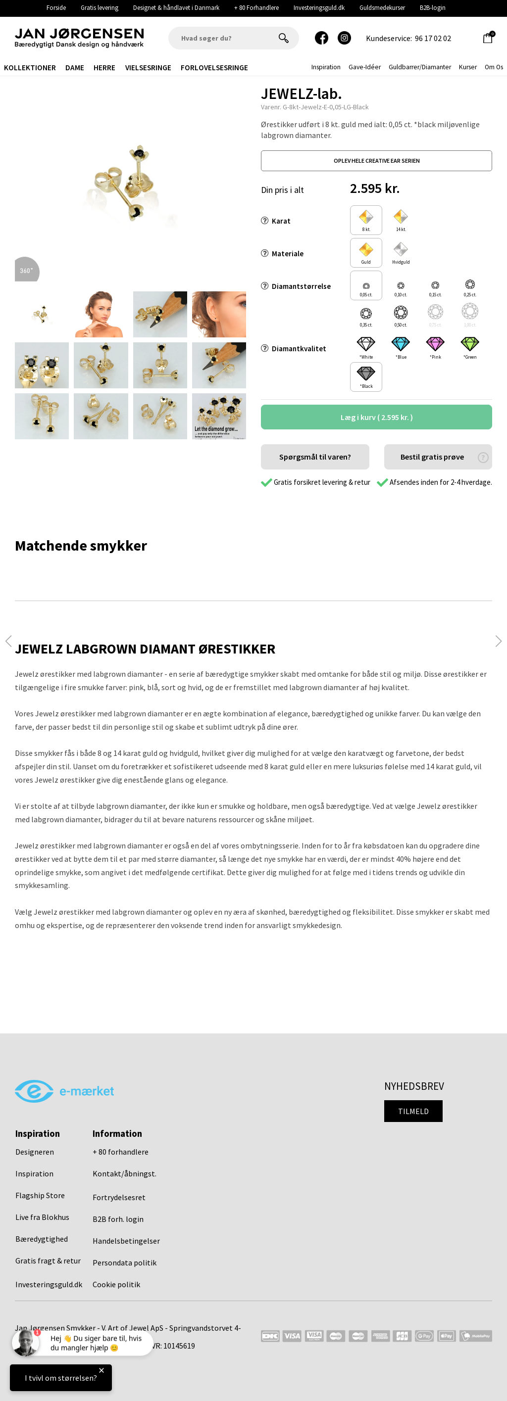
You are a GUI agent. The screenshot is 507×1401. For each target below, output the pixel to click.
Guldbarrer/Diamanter (420, 67)
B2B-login (433, 7)
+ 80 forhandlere (121, 1152)
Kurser (468, 67)
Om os (494, 67)
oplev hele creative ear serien (377, 160)
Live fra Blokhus (42, 1217)
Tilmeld (413, 1111)
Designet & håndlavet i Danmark (176, 7)
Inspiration (34, 1173)
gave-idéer (365, 67)
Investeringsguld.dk (319, 7)
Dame (74, 67)
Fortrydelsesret (119, 1197)
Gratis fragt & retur (48, 1260)
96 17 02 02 (433, 38)
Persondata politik (124, 1262)
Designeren (34, 1152)
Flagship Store (40, 1195)
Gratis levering (99, 7)
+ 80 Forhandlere (256, 7)
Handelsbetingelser (126, 1241)
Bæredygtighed (41, 1239)
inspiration (326, 67)
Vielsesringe (148, 67)
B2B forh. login (118, 1219)
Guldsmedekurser (382, 7)
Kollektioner (30, 67)
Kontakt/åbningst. (124, 1173)
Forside (56, 7)
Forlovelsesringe (214, 67)
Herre (104, 67)
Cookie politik (116, 1284)
